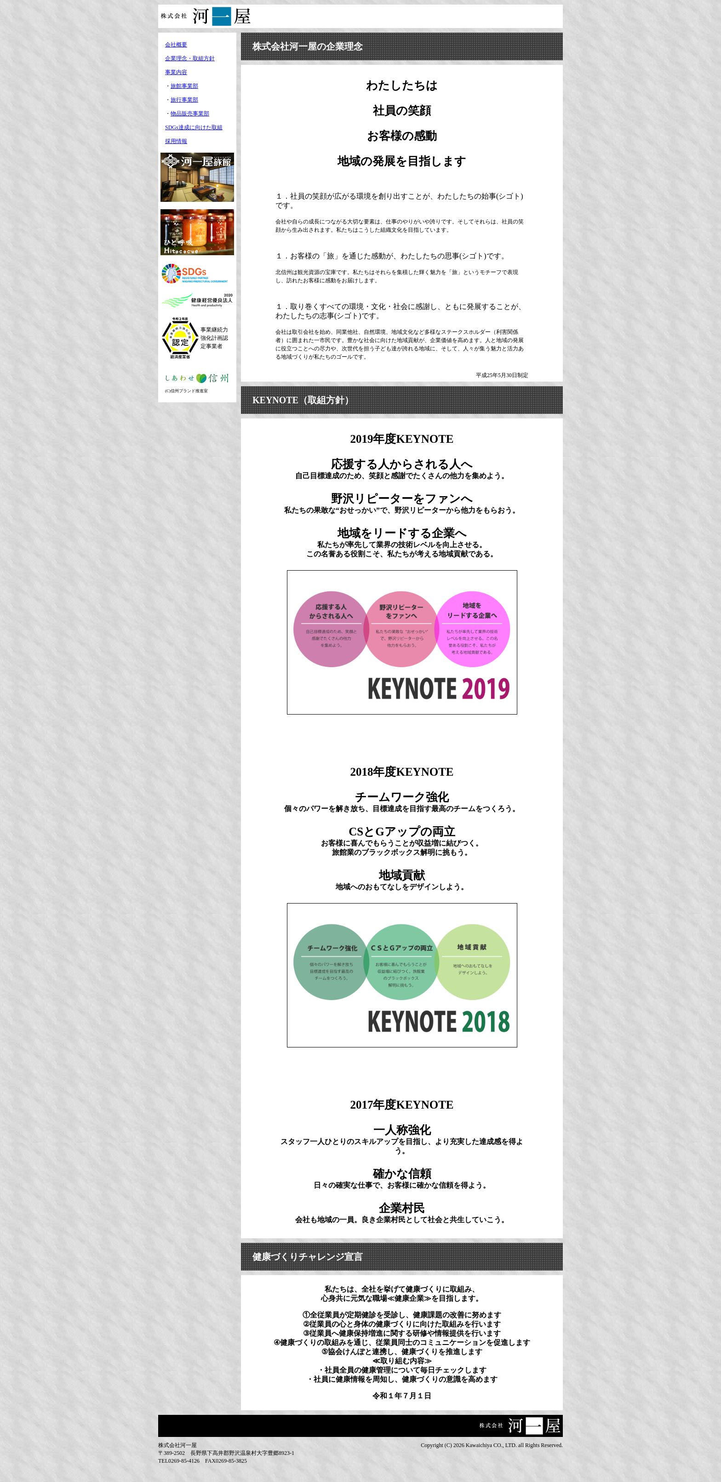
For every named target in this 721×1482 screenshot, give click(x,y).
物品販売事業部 (190, 113)
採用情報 (176, 141)
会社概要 (176, 44)
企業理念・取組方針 (190, 58)
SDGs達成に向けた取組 (194, 127)
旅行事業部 (184, 100)
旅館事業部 (184, 86)
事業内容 (176, 72)
